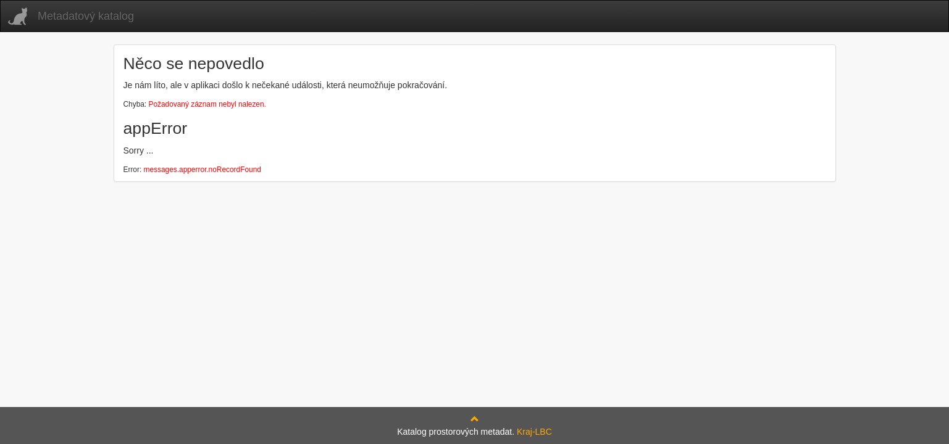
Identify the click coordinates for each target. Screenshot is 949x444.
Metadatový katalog (86, 16)
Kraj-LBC (534, 432)
